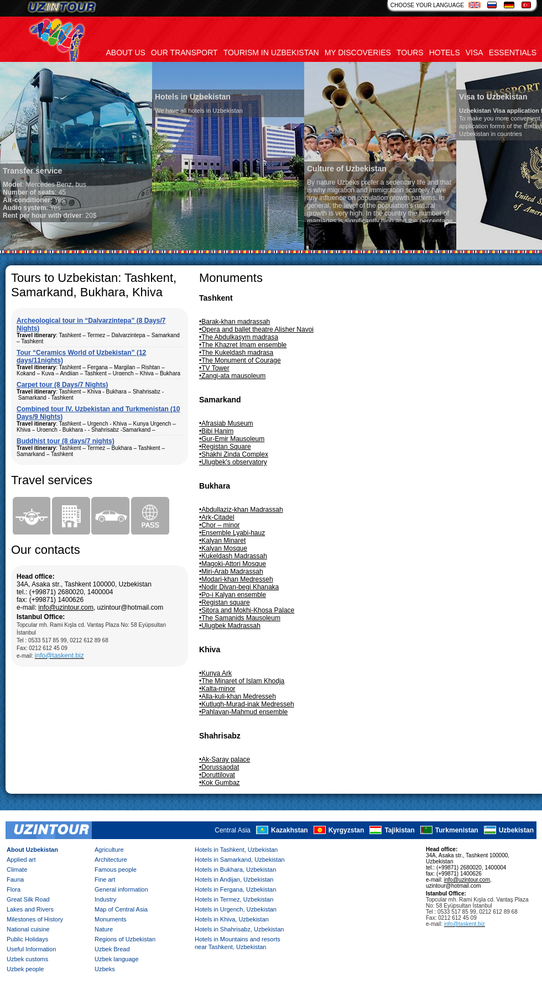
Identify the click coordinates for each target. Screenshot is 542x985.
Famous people (116, 869)
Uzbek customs (27, 959)
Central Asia (233, 831)
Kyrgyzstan (346, 831)
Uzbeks (105, 969)
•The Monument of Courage (240, 360)
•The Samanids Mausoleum (239, 618)
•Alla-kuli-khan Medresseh (237, 696)
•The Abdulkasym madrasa (238, 337)
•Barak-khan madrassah (234, 322)
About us (125, 52)
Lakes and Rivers (30, 909)
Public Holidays (27, 939)
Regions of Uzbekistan (125, 939)
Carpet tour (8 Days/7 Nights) (62, 385)
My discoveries (358, 52)
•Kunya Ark (215, 673)
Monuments (110, 919)
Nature (104, 929)
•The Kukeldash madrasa (236, 353)
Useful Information (31, 949)
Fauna (15, 879)
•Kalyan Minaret (222, 540)
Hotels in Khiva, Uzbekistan (232, 919)
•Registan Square (225, 446)
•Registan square (224, 602)
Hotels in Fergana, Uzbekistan (235, 889)
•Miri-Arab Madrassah (231, 571)
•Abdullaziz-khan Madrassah (241, 510)
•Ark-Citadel (216, 517)
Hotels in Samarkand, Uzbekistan (240, 859)
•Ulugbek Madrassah (229, 626)
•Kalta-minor (217, 689)
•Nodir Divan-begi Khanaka (239, 587)
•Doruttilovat (217, 775)
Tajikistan (399, 831)
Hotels (444, 52)
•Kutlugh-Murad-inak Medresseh (246, 704)
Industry (105, 899)
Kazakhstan (289, 831)
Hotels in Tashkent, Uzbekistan (236, 849)
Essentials (512, 52)
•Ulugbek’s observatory (233, 462)
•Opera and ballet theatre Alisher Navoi (256, 329)
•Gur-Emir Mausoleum (231, 439)
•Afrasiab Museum (226, 423)
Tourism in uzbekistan (271, 52)
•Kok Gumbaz (219, 783)
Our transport (184, 52)
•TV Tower (214, 368)
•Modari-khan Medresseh (236, 579)
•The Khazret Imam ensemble (242, 345)
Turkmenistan (456, 831)
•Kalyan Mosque (223, 548)
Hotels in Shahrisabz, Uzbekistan (239, 929)
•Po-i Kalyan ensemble (232, 595)
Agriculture (109, 849)
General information (121, 889)
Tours (410, 52)
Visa (474, 52)
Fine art (105, 879)
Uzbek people (25, 969)
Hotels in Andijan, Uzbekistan (234, 879)
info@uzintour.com (65, 607)
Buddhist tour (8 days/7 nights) (65, 441)
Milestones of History (35, 919)
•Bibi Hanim (216, 431)
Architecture (111, 859)
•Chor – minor (219, 525)
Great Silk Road (28, 899)
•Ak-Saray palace (224, 759)
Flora (13, 889)
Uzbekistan (516, 831)
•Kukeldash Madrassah (233, 556)
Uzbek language (117, 959)
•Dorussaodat (219, 767)
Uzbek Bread (112, 949)
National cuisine (28, 929)
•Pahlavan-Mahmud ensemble (243, 712)
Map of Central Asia (121, 909)
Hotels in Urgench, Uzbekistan (236, 909)
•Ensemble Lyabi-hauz (232, 533)
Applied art (21, 859)
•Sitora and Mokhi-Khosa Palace (246, 610)
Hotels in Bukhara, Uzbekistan (235, 869)
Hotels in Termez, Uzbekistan (234, 899)
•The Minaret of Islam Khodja (241, 681)
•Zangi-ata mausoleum (232, 376)
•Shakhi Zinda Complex (233, 454)
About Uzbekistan (32, 849)
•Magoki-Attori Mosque (232, 564)
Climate (17, 869)
